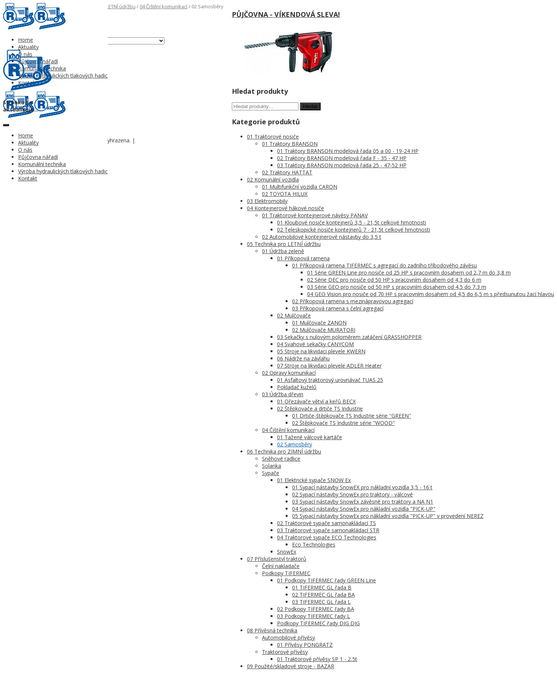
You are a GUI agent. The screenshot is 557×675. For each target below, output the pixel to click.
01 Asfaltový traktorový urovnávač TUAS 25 (330, 379)
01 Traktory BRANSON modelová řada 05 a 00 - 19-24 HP (348, 150)
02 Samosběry (294, 444)
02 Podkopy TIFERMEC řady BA (315, 608)
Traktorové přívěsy (285, 651)
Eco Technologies (313, 544)
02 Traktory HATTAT (287, 172)
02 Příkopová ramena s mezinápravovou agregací (352, 301)
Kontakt (27, 178)
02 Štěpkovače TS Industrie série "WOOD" (343, 422)
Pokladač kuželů (297, 387)
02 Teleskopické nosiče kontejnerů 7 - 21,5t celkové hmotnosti (353, 229)
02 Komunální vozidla (273, 179)
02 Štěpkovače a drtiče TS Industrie (320, 408)
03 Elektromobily (267, 201)
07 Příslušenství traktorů (276, 558)
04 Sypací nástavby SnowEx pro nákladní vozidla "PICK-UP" (363, 508)
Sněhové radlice (281, 458)
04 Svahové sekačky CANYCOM (315, 344)
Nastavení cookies (155, 141)
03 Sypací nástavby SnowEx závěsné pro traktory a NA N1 (362, 501)
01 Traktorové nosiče (273, 136)
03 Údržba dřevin (282, 394)
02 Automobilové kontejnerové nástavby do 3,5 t (321, 236)
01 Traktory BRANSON (290, 143)
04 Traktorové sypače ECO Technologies (326, 537)
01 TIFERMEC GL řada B (322, 587)
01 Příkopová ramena (303, 258)
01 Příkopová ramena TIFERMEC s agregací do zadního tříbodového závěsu (384, 265)
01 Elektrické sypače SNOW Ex (314, 480)
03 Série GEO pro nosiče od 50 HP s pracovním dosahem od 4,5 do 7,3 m (396, 286)
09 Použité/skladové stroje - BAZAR (290, 666)
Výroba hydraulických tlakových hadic (63, 75)
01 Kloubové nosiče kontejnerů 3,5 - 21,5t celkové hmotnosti (351, 222)
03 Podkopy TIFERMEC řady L (313, 616)
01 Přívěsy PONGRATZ (305, 644)
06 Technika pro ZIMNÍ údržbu (284, 451)
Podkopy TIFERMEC (286, 573)
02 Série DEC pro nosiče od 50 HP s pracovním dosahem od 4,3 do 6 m (394, 279)
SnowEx (286, 551)
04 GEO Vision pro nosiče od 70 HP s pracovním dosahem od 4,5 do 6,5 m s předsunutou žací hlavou (430, 294)
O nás (25, 149)
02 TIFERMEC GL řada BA (323, 594)
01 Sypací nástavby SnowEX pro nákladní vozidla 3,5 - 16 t (362, 487)
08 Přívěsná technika (272, 630)
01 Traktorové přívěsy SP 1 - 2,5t (317, 659)
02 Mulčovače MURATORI (323, 329)
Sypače (270, 472)
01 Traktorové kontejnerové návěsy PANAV (315, 215)
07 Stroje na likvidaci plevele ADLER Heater (329, 365)
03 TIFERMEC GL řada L (321, 601)
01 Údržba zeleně (283, 251)
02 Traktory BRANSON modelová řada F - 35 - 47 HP (341, 158)
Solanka (271, 465)
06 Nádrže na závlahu (303, 358)
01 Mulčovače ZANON (319, 322)
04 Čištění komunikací (163, 6)
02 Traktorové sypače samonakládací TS (326, 523)
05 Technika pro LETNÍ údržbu (284, 243)
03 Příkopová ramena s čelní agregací (338, 308)
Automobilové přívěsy (288, 637)
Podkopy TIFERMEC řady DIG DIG (318, 623)
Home (25, 39)
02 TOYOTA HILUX (284, 193)
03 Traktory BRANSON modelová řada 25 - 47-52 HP (341, 165)
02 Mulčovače (294, 315)
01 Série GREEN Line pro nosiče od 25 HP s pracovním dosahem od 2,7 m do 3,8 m (409, 272)
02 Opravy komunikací (289, 372)
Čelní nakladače (281, 566)
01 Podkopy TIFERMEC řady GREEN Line (326, 580)
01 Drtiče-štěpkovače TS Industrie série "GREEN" (351, 415)
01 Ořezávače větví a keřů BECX (316, 401)
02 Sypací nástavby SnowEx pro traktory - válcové (352, 494)
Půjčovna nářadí (38, 156)
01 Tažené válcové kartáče (309, 437)
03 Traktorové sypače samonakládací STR (328, 530)
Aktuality (28, 46)
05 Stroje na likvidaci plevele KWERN (321, 351)
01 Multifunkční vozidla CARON (299, 186)
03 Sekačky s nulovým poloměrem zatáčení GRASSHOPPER (349, 337)
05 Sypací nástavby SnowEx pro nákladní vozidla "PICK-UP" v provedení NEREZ (388, 515)
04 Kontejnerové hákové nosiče (285, 208)
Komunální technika (42, 164)
